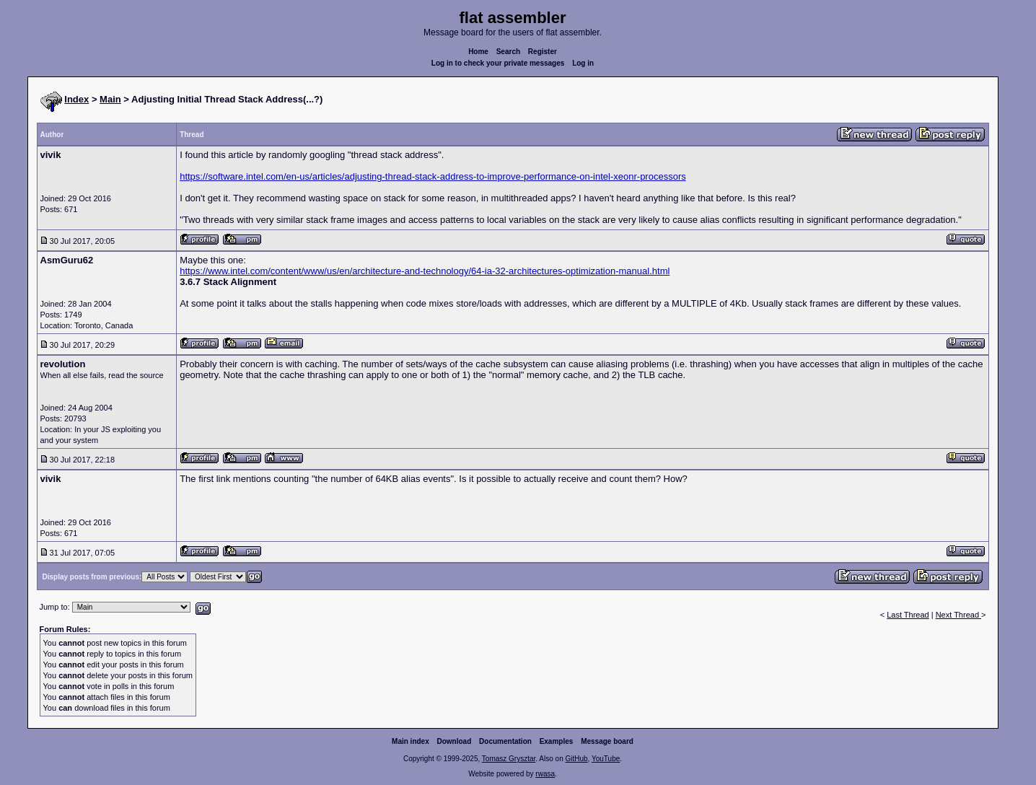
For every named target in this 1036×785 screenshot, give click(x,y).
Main (110, 99)
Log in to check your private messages (498, 63)
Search (508, 52)
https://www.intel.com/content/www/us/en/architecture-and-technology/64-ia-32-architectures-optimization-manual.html (425, 271)
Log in (583, 63)
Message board (607, 741)
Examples (557, 741)
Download (454, 741)
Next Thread (958, 614)
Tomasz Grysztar (508, 759)
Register (542, 52)
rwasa (545, 774)
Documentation (505, 741)
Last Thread (908, 614)
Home (478, 52)
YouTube (606, 759)
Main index (410, 741)
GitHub (576, 759)
